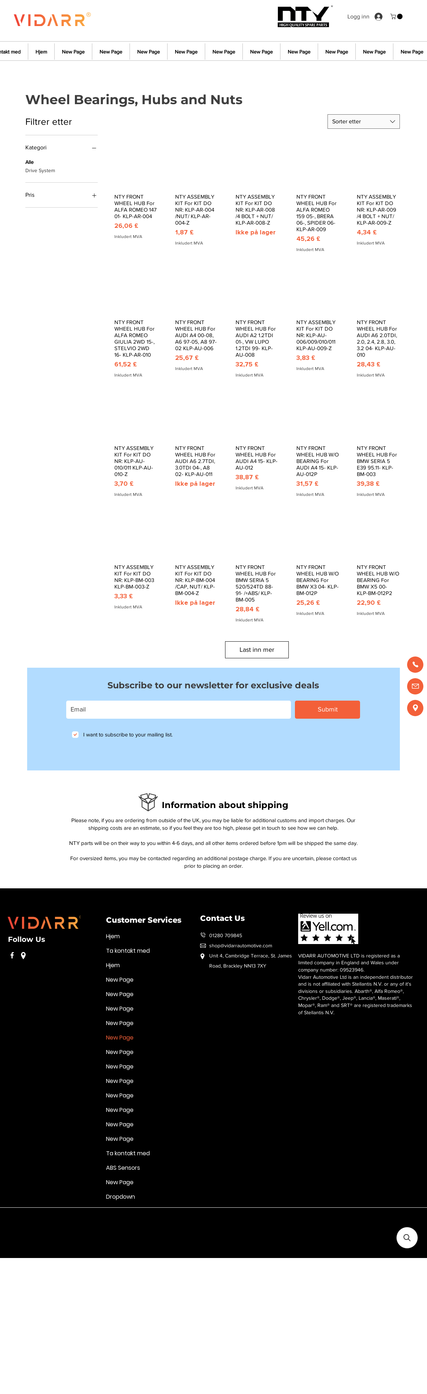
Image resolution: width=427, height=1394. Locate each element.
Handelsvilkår (184, 1218)
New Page (120, 980)
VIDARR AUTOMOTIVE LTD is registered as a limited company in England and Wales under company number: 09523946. (349, 963)
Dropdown (120, 1197)
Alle (29, 161)
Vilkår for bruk (23, 1218)
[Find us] (415, 708)
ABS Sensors (123, 1168)
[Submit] (327, 710)
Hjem (113, 936)
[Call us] (415, 664)
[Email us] (415, 686)
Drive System (40, 169)
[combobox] (363, 121)
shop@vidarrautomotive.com (240, 945)
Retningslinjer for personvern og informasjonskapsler (104, 1218)
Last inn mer (257, 649)
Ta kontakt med (128, 951)
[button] (397, 16)
